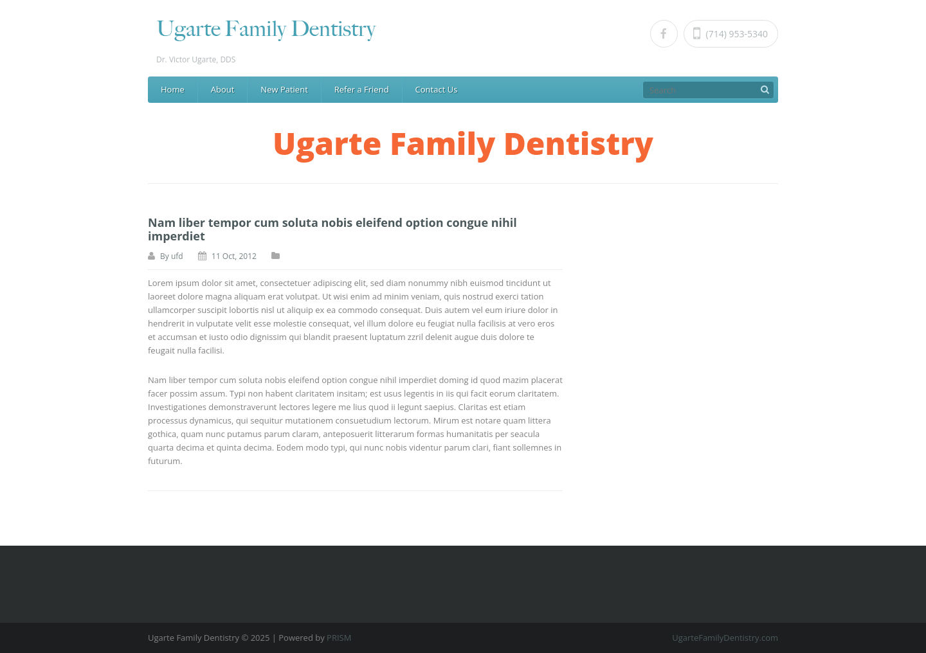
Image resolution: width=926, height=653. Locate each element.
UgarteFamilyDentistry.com (725, 637)
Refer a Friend (361, 89)
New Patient (283, 89)
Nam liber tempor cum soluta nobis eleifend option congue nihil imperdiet (332, 229)
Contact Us (436, 89)
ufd (177, 256)
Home (173, 89)
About (223, 89)
